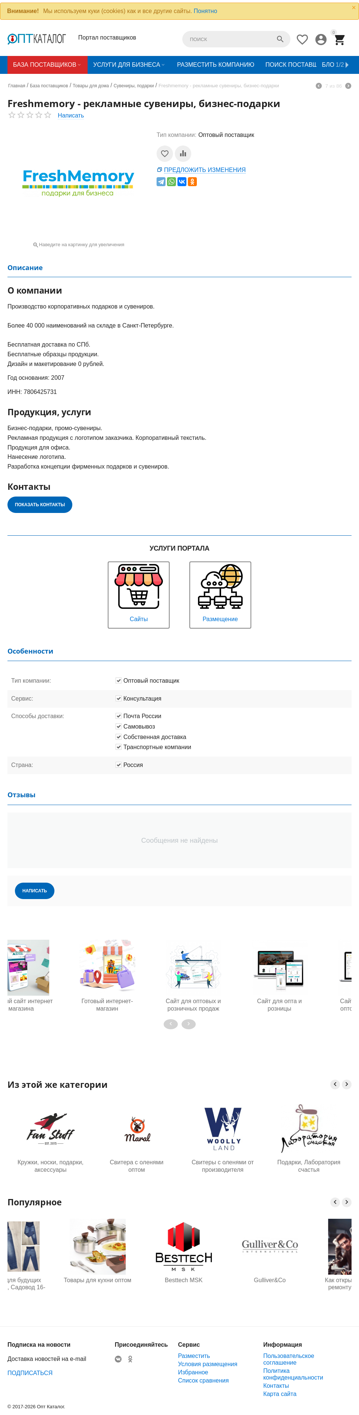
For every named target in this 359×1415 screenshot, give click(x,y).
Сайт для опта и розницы (222, 1004)
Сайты (138, 592)
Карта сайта (279, 1394)
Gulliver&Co (309, 1280)
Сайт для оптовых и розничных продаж (136, 1004)
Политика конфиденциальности (293, 1374)
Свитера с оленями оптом (137, 1166)
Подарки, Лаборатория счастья (308, 1166)
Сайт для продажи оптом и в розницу (308, 1004)
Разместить (194, 1356)
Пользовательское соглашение (288, 1359)
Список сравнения (203, 1380)
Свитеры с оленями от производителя (223, 1166)
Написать (71, 115)
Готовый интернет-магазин (50, 1004)
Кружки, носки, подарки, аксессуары (51, 1166)
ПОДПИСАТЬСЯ (30, 1373)
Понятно (205, 11)
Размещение (220, 592)
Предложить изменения (205, 170)
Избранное (193, 1372)
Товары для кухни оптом (136, 1280)
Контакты (276, 1386)
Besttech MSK (223, 1280)
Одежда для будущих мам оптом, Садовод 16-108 (50, 1284)
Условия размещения (207, 1364)
